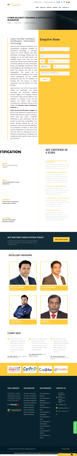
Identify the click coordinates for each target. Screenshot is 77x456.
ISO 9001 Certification (30, 393)
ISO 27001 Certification (30, 403)
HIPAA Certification (29, 405)
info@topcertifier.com (48, 2)
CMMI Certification (29, 407)
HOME (10, 23)
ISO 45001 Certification (30, 398)
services (49, 7)
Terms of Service (55, 453)
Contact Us (65, 7)
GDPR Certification (29, 414)
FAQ (60, 7)
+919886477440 (37, 2)
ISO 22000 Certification (30, 400)
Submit (45, 79)
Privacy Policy (65, 449)
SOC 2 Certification (29, 410)
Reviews (55, 7)
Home (37, 7)
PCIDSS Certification (29, 412)
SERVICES (18, 23)
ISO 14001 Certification (30, 396)
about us (42, 7)
